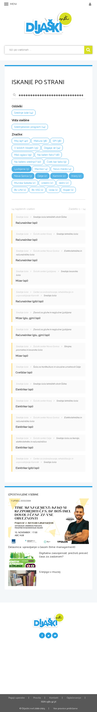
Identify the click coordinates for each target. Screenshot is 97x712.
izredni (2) (47, 183)
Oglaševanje (74, 697)
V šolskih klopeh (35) (26, 147)
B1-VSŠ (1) (37, 189)
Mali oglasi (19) (22, 154)
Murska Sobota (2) (24, 183)
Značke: (17, 134)
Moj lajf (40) (21, 140)
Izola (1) (53, 189)
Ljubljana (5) (21, 169)
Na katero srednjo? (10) (27, 161)
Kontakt (53, 697)
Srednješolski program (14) (29, 127)
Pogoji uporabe (16, 697)
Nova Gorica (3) (23, 176)
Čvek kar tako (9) (56, 161)
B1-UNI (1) (20, 189)
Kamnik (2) (59, 176)
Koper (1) (68, 189)
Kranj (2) (76, 176)
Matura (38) (40, 140)
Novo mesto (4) (62, 169)
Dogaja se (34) (52, 147)
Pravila (37, 697)
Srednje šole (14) (23, 112)
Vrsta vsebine (20, 120)
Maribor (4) (41, 169)
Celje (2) (42, 176)
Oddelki (17, 106)
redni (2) (64, 183)
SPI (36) (57, 140)
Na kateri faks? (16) (48, 154)
